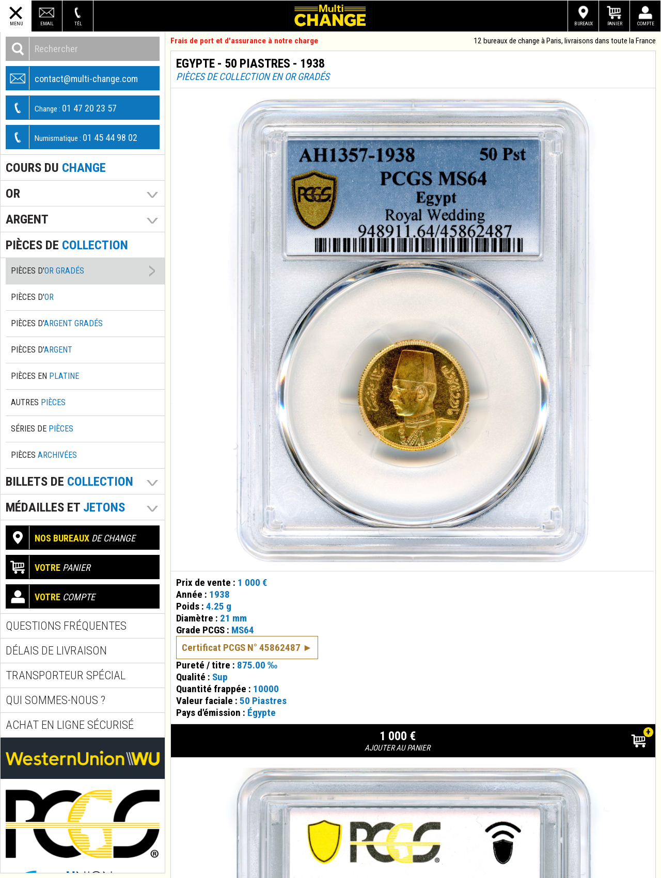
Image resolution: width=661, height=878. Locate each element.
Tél (78, 23)
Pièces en (45, 376)
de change (70, 537)
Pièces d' (47, 271)
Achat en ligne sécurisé (70, 725)
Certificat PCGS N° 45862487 (241, 635)
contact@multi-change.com (72, 78)
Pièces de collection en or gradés (252, 77)
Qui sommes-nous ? (55, 700)
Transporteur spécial (65, 675)
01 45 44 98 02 (71, 137)
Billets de (69, 481)
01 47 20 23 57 (61, 107)
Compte (645, 23)
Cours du (56, 167)
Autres (38, 402)
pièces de (67, 244)
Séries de (42, 429)
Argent (27, 219)
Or (13, 193)
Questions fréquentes (66, 626)
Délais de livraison (56, 651)
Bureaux (583, 23)
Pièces (44, 455)
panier (48, 567)
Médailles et (65, 507)
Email (47, 23)
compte (50, 596)
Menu (16, 23)
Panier (614, 23)
